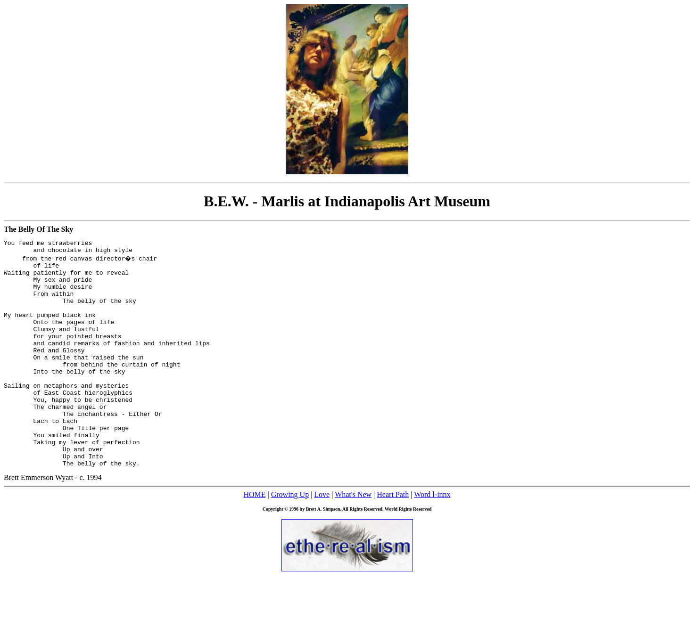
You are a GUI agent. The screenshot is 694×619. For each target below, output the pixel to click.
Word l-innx (432, 538)
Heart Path (393, 538)
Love (322, 538)
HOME (254, 538)
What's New (353, 538)
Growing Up (290, 538)
